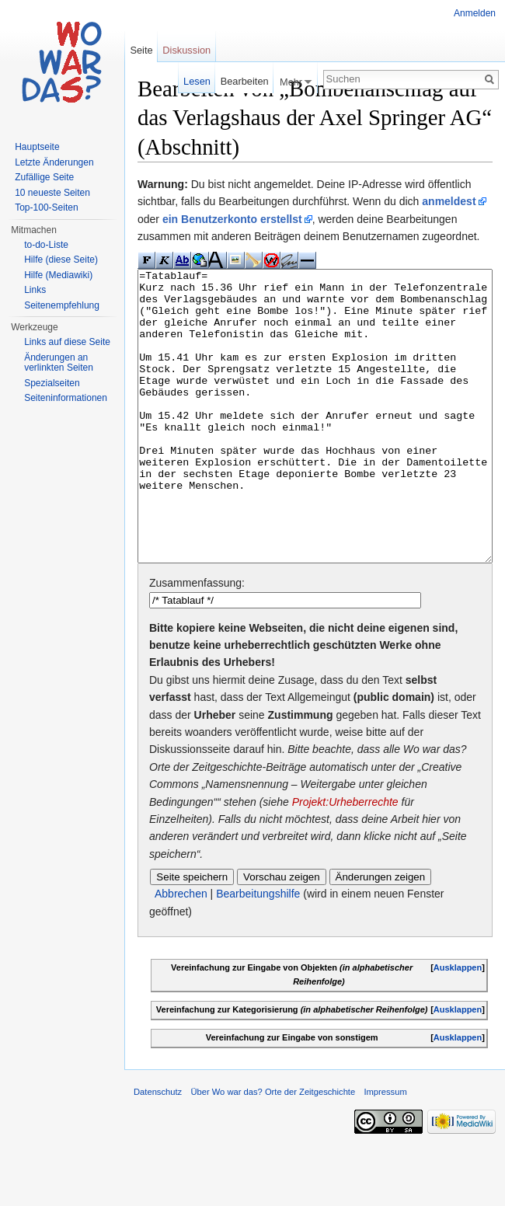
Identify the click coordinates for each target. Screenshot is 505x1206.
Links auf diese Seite (67, 341)
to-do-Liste (46, 244)
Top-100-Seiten (46, 207)
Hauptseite (37, 146)
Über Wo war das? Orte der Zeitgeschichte (272, 1150)
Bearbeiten (245, 81)
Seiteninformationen (65, 397)
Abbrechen (181, 952)
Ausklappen (458, 1025)
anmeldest (448, 201)
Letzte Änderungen (54, 162)
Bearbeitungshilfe (258, 952)
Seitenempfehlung (61, 305)
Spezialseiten (51, 383)
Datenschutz (158, 1150)
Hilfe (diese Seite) (61, 259)
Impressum (385, 1150)
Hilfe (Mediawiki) (58, 275)
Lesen (197, 81)
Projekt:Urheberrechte (345, 860)
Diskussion (186, 50)
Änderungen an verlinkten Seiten (58, 363)
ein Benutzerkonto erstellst (232, 219)
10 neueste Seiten (52, 192)
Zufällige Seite (44, 177)
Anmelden (475, 13)
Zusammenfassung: (197, 641)
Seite (141, 50)
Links (35, 289)
